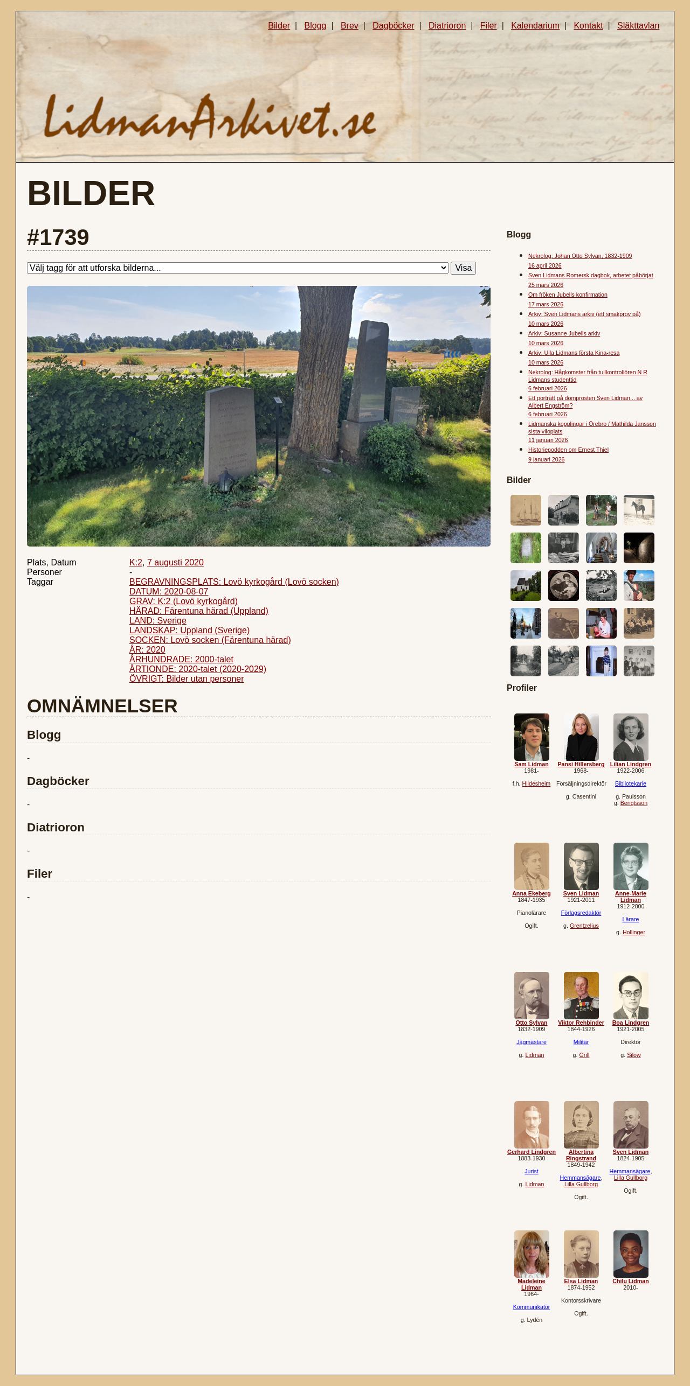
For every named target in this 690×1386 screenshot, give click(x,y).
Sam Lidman (531, 764)
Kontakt (588, 25)
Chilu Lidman (630, 1281)
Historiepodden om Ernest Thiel (568, 449)
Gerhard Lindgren (531, 1152)
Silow (633, 1055)
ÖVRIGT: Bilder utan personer (186, 678)
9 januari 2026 (546, 459)
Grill (584, 1055)
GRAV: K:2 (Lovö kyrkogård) (183, 601)
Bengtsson (633, 803)
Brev (349, 25)
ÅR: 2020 (147, 649)
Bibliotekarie (630, 783)
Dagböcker (393, 25)
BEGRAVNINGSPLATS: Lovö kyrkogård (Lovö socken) (234, 581)
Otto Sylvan (531, 1022)
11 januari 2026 (548, 440)
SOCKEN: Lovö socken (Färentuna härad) (210, 640)
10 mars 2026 (545, 323)
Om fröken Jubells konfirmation (568, 294)
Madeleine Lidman (532, 1284)
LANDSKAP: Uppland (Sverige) (189, 630)
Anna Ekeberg (531, 893)
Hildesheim (536, 783)
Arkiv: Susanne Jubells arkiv (564, 333)
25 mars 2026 (545, 285)
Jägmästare (531, 1042)
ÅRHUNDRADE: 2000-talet (181, 659)
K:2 (135, 562)
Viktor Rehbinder (581, 1022)
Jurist (531, 1171)
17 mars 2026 (545, 304)
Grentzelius (584, 925)
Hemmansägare (580, 1177)
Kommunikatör (531, 1307)
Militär (581, 1042)
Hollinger (634, 932)
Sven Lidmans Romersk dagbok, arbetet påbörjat (590, 275)
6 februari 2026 (547, 388)
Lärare (631, 919)
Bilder (279, 25)
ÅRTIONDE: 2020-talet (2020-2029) (197, 669)
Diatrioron (447, 25)
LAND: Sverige (158, 620)
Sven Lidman (581, 893)
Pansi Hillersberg (580, 764)
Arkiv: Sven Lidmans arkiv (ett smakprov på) (584, 314)
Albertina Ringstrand (581, 1155)
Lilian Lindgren (630, 764)
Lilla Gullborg (581, 1184)
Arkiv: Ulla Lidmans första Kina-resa (573, 352)
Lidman (534, 1055)
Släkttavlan (638, 25)
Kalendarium (535, 25)
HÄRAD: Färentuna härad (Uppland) (198, 610)
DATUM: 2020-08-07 (168, 591)
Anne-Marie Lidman (630, 896)
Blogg (316, 25)
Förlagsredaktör (581, 912)
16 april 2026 (545, 265)
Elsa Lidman (581, 1281)
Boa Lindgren (631, 1022)
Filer (488, 25)
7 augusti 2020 (175, 562)
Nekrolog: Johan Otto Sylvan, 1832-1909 (580, 256)
